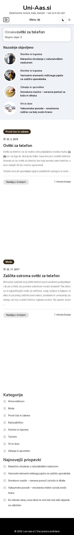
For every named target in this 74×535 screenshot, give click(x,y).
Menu (34, 20)
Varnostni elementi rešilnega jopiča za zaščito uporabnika (39, 473)
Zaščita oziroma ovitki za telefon (31, 275)
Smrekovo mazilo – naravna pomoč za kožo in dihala (36, 480)
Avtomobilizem (16, 401)
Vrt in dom (26, 103)
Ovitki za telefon (17, 145)
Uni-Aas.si (37, 8)
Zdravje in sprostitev (32, 87)
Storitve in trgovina (31, 54)
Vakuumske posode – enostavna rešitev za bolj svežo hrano (37, 490)
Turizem (12, 436)
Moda (9, 261)
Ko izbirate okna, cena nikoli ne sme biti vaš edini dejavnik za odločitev (39, 503)
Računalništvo (15, 422)
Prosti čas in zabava (17, 131)
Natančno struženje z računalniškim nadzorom (33, 466)
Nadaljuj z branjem (16, 181)
